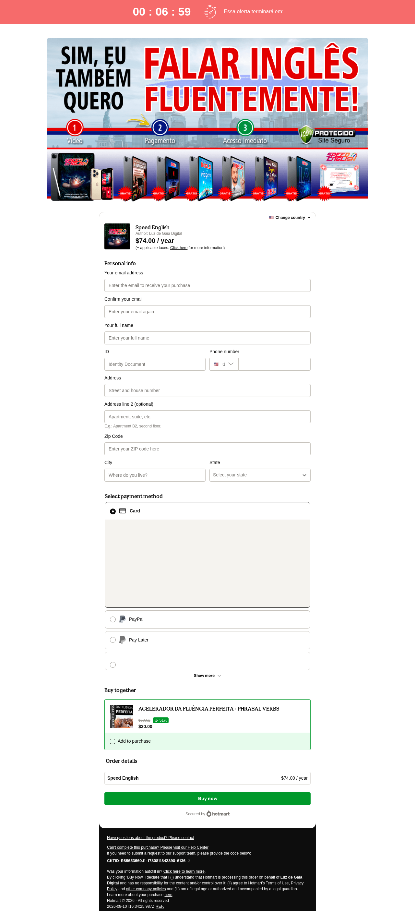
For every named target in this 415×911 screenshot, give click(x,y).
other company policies (146, 786)
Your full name (118, 325)
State (214, 436)
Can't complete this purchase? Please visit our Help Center (157, 745)
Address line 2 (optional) (128, 404)
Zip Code (113, 436)
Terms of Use (277, 780)
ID (106, 351)
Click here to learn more (184, 769)
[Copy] (146, 758)
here (168, 792)
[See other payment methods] (207, 573)
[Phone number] (274, 364)
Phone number (224, 351)
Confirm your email (123, 299)
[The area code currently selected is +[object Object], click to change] (223, 364)
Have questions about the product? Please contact (150, 735)
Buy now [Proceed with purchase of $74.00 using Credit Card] (207, 696)
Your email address (123, 272)
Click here (178, 248)
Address (112, 377)
